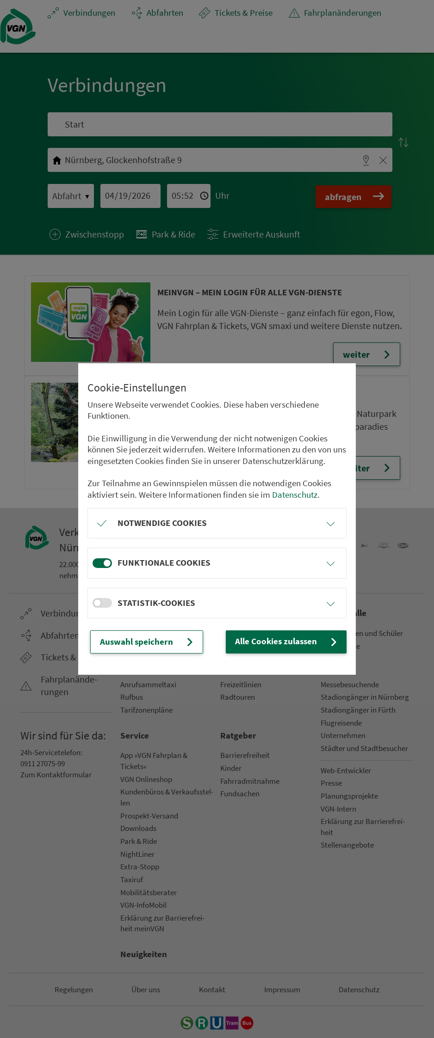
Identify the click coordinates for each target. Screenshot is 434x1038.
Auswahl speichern (147, 641)
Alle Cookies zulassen (287, 641)
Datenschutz (294, 494)
